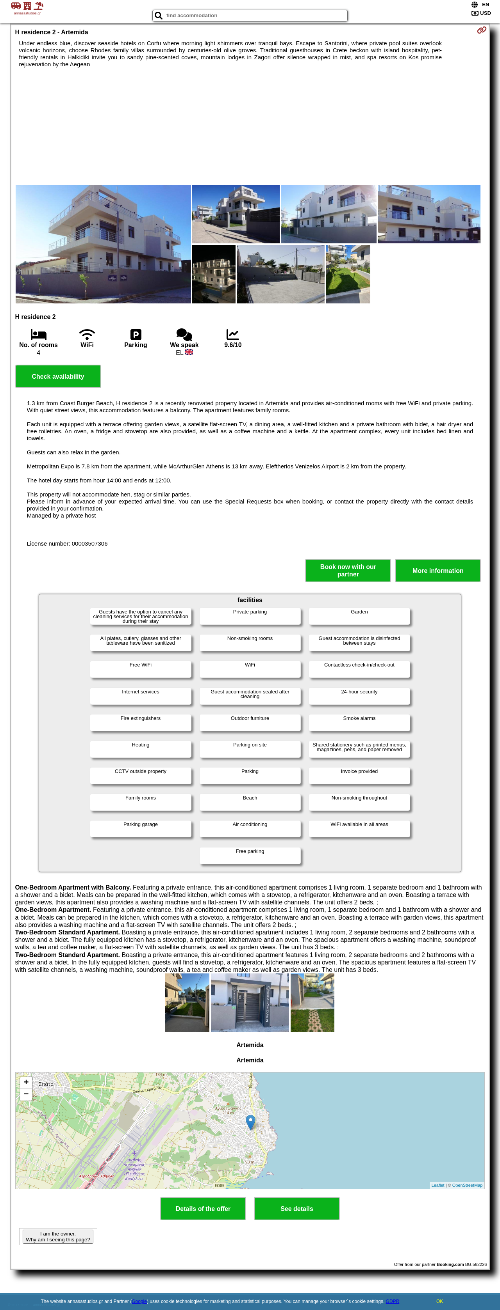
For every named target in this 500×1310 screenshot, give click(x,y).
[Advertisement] (250, 126)
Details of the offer (203, 1208)
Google (139, 1301)
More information (438, 570)
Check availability (58, 376)
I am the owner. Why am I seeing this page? (58, 1237)
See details (296, 1208)
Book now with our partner (348, 571)
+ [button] (26, 1083)
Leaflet (438, 1185)
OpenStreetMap (467, 1185)
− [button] (26, 1095)
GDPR (393, 1301)
